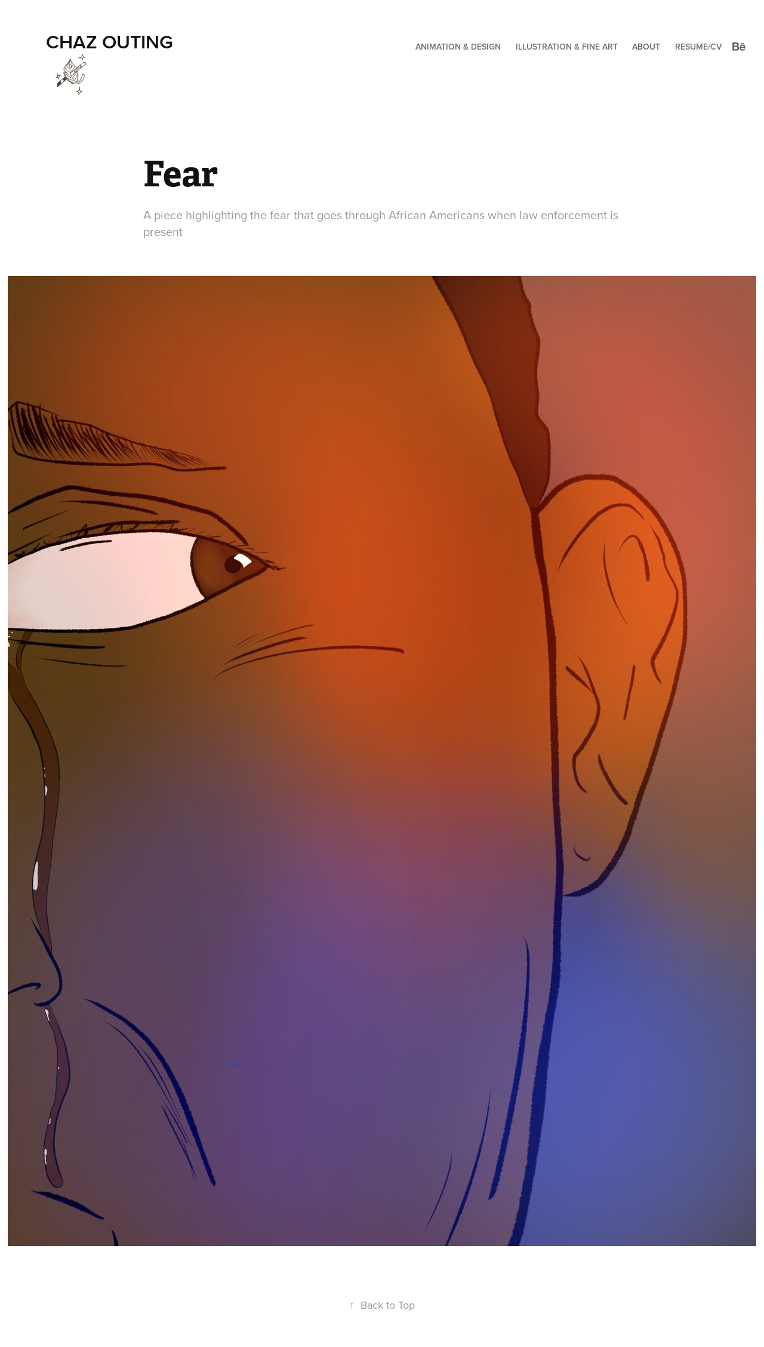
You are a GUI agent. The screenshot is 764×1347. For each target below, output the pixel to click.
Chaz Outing (109, 41)
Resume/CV (698, 47)
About (646, 47)
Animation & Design (458, 47)
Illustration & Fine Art (567, 47)
